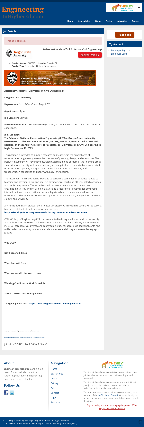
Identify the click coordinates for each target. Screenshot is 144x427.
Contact (135, 21)
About (98, 21)
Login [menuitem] (54, 397)
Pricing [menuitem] (54, 383)
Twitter (12, 392)
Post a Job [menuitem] (56, 402)
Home (70, 21)
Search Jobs (84, 21)
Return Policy (23, 423)
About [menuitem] (54, 378)
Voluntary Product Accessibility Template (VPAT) (54, 423)
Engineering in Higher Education (35, 420)
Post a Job (125, 34)
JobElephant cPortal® (108, 395)
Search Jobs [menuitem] (57, 373)
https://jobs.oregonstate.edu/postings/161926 (55, 303)
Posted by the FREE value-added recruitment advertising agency (24, 337)
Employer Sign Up (120, 50)
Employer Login (119, 53)
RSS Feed (10, 423)
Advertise (122, 21)
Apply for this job (90, 54)
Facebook (6, 392)
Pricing (109, 21)
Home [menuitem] (54, 368)
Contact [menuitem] (55, 392)
